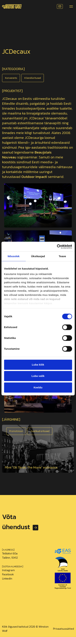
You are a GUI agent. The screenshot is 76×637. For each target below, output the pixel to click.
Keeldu (38, 387)
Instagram (8, 570)
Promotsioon (16, 431)
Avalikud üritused (39, 431)
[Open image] (38, 449)
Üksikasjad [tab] (38, 256)
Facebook (8, 574)
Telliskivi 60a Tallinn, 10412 (10, 555)
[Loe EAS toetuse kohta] (63, 568)
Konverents (11, 78)
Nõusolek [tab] (13, 256)
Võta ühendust (15, 522)
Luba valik (37, 375)
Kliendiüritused (32, 78)
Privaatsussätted (63, 629)
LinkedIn (7, 578)
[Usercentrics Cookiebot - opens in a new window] (57, 246)
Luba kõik (38, 364)
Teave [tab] (62, 256)
